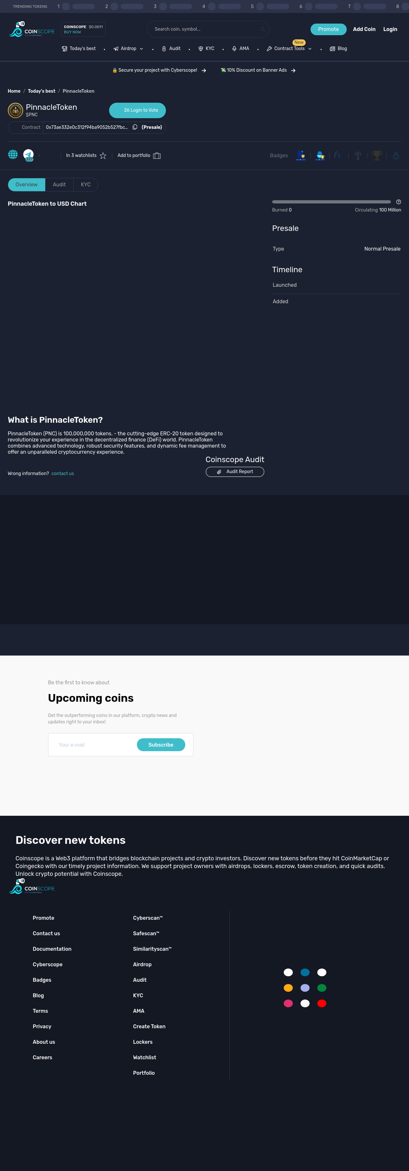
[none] (130, 49)
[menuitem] (79, 49)
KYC (86, 184)
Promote (328, 29)
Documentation (52, 949)
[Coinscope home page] (32, 29)
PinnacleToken (78, 91)
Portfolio (144, 1073)
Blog (38, 995)
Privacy (42, 1026)
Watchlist (144, 1057)
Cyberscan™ (148, 918)
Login (390, 29)
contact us (63, 473)
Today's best (41, 91)
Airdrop (142, 964)
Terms (40, 1011)
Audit (59, 184)
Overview (26, 184)
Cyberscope (48, 964)
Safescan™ (146, 933)
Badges (279, 155)
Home (14, 91)
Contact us (46, 933)
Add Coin (364, 29)
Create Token (149, 1026)
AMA (138, 1011)
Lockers (143, 1042)
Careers (42, 1057)
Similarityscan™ (152, 949)
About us (44, 1042)
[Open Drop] (336, 206)
